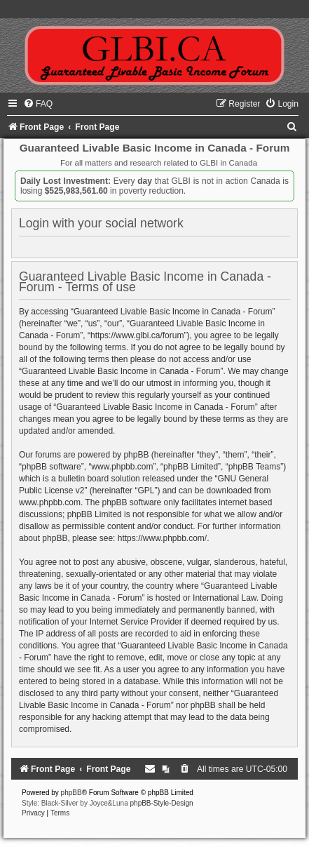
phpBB (71, 792)
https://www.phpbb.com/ (162, 538)
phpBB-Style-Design (161, 803)
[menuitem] (38, 104)
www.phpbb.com (50, 502)
